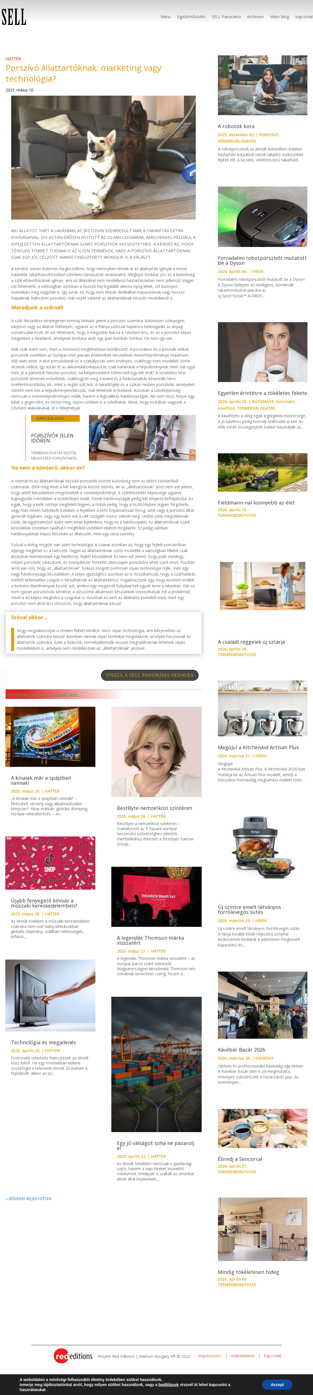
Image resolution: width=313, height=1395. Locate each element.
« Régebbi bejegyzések (28, 1198)
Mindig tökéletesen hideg (248, 1272)
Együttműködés (191, 16)
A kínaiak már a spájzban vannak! (41, 780)
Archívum (255, 16)
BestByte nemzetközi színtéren (154, 808)
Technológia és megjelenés (43, 1042)
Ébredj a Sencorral (240, 1159)
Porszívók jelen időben (52, 438)
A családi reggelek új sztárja (251, 641)
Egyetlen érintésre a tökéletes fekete (262, 393)
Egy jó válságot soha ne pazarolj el (155, 1145)
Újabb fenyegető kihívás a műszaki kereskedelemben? (44, 903)
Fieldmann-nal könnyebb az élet (256, 502)
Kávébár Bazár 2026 (241, 1049)
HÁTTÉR (13, 59)
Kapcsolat (304, 16)
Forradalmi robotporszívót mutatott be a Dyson (262, 260)
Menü (166, 16)
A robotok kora (236, 126)
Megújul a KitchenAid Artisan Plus (258, 747)
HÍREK (257, 271)
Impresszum (210, 1355)
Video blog (279, 16)
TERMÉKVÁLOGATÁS (237, 141)
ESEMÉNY (264, 1058)
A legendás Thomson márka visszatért (150, 940)
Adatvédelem (243, 1355)
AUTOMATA (263, 401)
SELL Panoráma (226, 16)
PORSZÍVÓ (269, 134)
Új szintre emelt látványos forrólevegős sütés (249, 909)
